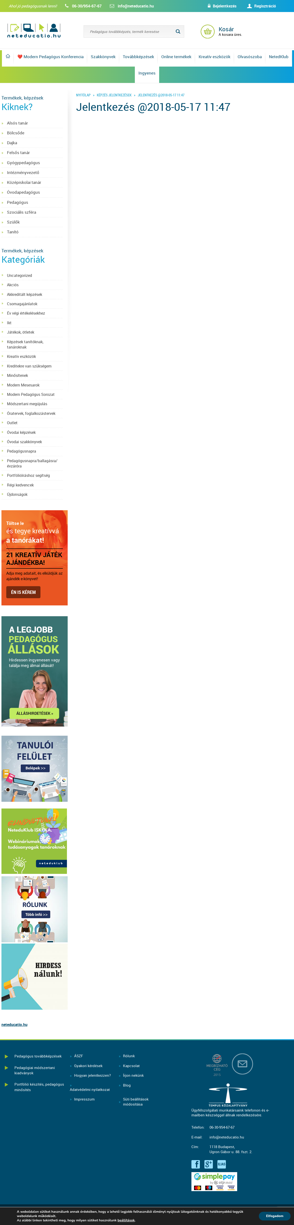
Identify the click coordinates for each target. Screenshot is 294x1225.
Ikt (9, 322)
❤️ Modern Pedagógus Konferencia (50, 56)
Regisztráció (265, 6)
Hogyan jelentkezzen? (92, 1075)
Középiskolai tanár (24, 182)
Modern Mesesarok (23, 385)
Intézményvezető (23, 172)
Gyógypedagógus (23, 162)
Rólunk (129, 1055)
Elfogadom (274, 1216)
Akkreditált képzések (24, 294)
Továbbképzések (138, 56)
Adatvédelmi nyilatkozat (90, 1089)
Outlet (12, 422)
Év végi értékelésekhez (26, 313)
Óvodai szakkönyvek (24, 441)
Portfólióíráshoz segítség (28, 475)
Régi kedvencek (20, 485)
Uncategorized (19, 275)
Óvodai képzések (21, 432)
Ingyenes (147, 73)
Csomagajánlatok (22, 303)
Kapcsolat (131, 1065)
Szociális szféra (21, 212)
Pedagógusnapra (21, 451)
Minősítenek (17, 375)
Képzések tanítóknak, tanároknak (25, 344)
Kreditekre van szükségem (29, 366)
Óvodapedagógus (23, 192)
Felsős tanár (18, 152)
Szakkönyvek (103, 56)
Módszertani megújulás (27, 403)
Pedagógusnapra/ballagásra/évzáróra (32, 463)
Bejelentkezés (224, 6)
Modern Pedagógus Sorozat (31, 394)
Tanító (13, 232)
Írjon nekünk (133, 1075)
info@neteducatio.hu (136, 6)
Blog (127, 1085)
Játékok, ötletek (20, 332)
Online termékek (176, 56)
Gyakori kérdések (88, 1065)
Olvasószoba (250, 56)
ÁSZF (78, 1055)
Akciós (13, 284)
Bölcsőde (15, 133)
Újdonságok (17, 494)
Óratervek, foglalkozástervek (31, 413)
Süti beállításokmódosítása (136, 1102)
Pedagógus (17, 202)
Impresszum (84, 1099)
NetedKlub (278, 56)
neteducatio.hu (14, 1024)
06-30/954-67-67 (87, 6)
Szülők (13, 222)
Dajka (12, 142)
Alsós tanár (17, 123)
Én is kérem (23, 592)
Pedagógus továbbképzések (38, 1056)
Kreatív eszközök (214, 56)
